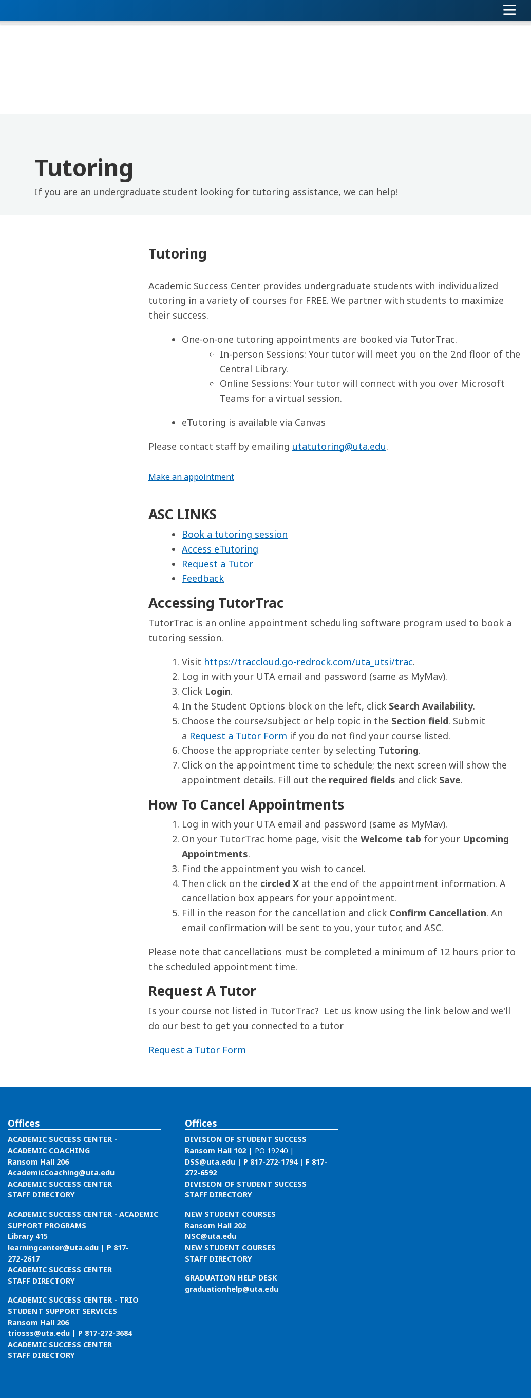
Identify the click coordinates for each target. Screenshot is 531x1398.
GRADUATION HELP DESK (231, 1278)
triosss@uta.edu (39, 1333)
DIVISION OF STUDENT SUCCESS (246, 1139)
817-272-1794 (273, 1162)
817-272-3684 (108, 1333)
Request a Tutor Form (238, 736)
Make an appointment (191, 476)
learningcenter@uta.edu (53, 1247)
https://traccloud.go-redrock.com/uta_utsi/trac (308, 662)
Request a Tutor (217, 564)
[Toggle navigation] (510, 10)
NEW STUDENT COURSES (230, 1214)
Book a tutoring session (235, 534)
